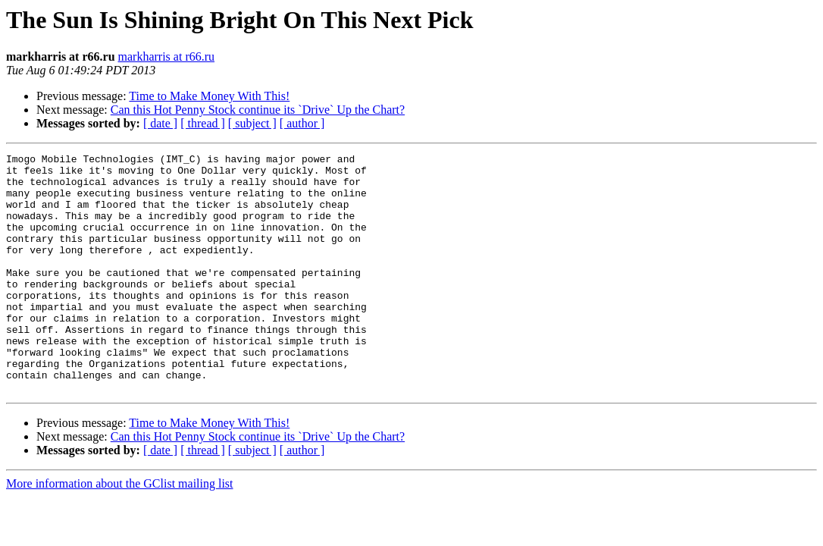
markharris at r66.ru (166, 56)
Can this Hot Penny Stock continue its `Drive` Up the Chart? (258, 109)
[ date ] (160, 123)
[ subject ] (252, 123)
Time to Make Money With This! (209, 95)
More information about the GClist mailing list (119, 531)
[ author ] (302, 123)
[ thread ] (202, 123)
